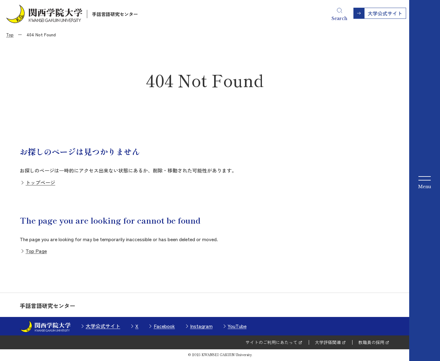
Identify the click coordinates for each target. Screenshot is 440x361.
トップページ (40, 182)
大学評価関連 (328, 342)
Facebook (164, 326)
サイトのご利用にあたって (271, 342)
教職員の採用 (371, 342)
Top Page (36, 250)
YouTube (237, 326)
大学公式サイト (103, 326)
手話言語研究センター (115, 14)
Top (10, 34)
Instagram (201, 326)
